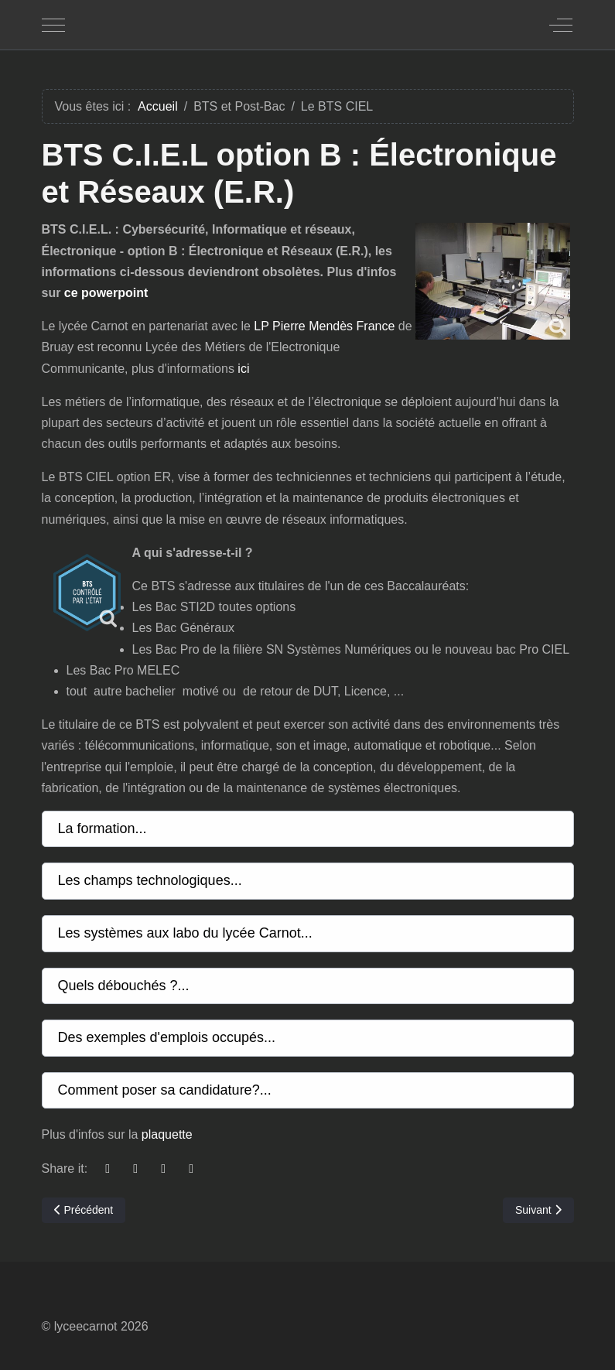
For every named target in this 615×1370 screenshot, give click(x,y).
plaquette (167, 1134)
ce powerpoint (106, 292)
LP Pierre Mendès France (324, 326)
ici (243, 368)
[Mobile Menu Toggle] (53, 24)
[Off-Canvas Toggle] (560, 24)
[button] (308, 829)
